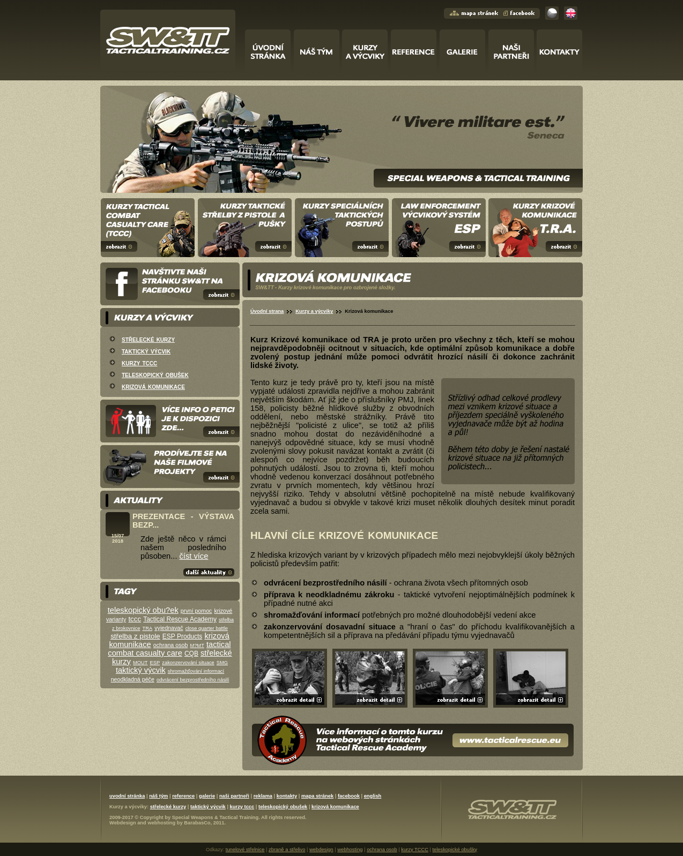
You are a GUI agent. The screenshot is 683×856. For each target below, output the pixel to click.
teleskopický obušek (155, 374)
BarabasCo (197, 822)
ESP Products (182, 636)
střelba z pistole (135, 636)
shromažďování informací (196, 671)
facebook (349, 796)
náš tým (158, 796)
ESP (155, 662)
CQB (191, 653)
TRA (147, 628)
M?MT (197, 645)
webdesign (321, 849)
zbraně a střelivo (287, 849)
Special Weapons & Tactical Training (215, 817)
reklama (263, 796)
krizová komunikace (153, 386)
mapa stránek (317, 796)
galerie (207, 796)
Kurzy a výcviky (314, 311)
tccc (134, 619)
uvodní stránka (127, 796)
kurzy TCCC (414, 849)
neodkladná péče (132, 679)
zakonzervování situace (188, 662)
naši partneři (234, 796)
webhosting (161, 822)
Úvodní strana (267, 311)
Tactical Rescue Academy (180, 619)
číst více (194, 556)
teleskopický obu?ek (143, 610)
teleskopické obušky (455, 849)
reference (183, 796)
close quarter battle (206, 628)
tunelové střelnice (245, 849)
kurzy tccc (139, 362)
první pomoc (196, 610)
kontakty (287, 796)
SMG (222, 662)
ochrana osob (170, 645)
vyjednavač (168, 628)
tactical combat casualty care (169, 648)
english (373, 796)
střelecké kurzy (148, 339)
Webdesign (122, 822)
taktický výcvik (146, 351)
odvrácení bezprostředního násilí (193, 679)
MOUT (140, 662)
